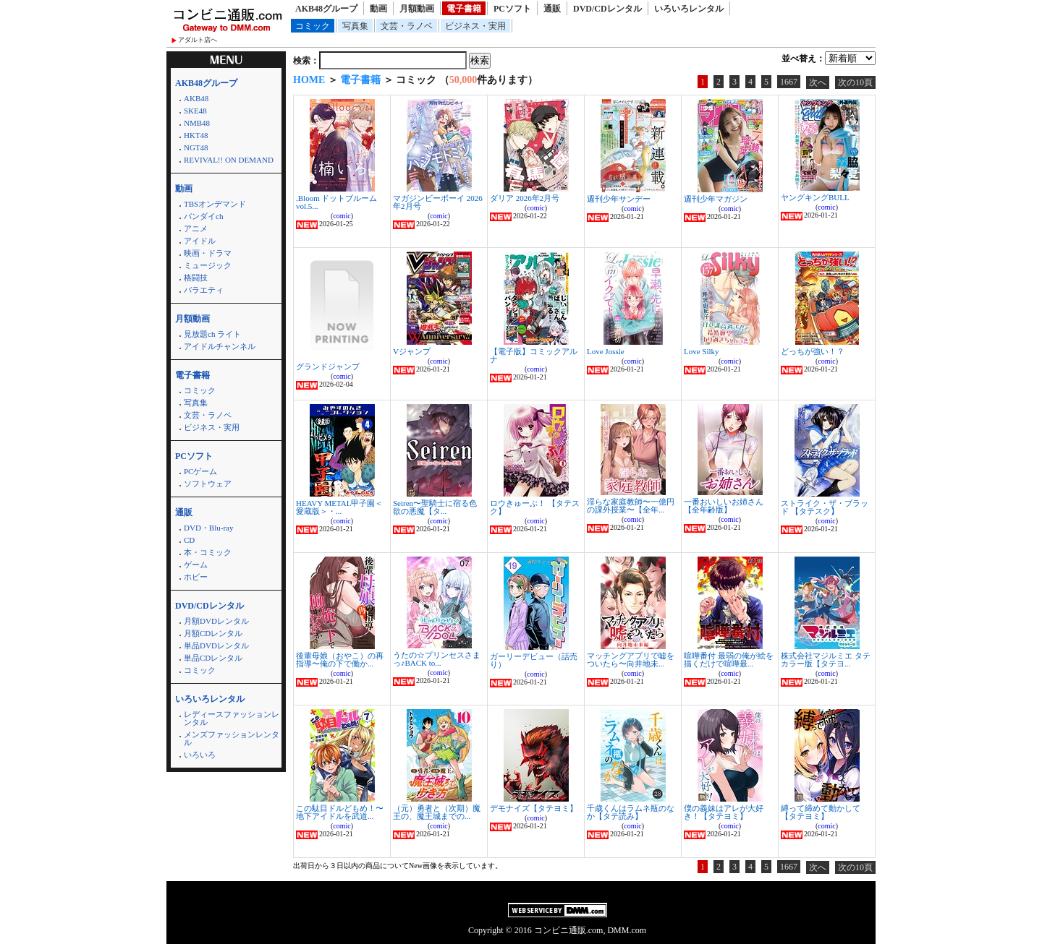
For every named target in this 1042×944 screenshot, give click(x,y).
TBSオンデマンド (215, 203)
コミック (312, 26)
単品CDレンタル (213, 657)
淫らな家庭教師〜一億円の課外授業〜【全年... (630, 505)
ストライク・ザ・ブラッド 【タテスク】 (824, 507)
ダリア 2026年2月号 (524, 198)
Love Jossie (605, 351)
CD (189, 540)
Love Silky (701, 351)
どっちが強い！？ (812, 351)
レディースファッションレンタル (231, 718)
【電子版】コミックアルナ (533, 355)
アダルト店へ (197, 39)
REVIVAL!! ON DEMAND (229, 159)
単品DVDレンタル (216, 645)
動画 (378, 9)
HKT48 (196, 135)
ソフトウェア (208, 483)
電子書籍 (463, 9)
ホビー (196, 576)
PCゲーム (200, 471)
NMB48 (197, 123)
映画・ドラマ (208, 253)
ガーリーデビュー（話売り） (533, 660)
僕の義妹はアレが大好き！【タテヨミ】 (723, 812)
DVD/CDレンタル (607, 9)
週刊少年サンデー (619, 198)
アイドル (200, 240)
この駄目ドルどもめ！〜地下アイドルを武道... (340, 812)
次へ (817, 82)
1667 (788, 82)
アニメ (196, 228)
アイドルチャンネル (219, 346)
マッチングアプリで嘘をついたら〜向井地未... (630, 659)
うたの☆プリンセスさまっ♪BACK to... (436, 659)
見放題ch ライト (212, 334)
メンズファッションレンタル (231, 738)
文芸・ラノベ (407, 26)
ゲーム (196, 564)
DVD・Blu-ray (208, 527)
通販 (552, 9)
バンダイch (203, 216)
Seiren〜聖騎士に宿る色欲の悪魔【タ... (435, 507)
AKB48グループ (326, 9)
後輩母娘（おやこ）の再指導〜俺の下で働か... (340, 659)
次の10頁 (855, 82)
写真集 (355, 26)
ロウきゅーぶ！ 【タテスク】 (535, 507)
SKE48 (195, 110)
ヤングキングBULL (815, 197)
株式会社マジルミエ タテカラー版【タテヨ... (826, 659)
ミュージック (208, 265)
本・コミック (208, 552)
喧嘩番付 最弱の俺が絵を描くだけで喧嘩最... (729, 659)
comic (341, 216)
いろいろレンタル (689, 9)
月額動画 (416, 9)
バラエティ (204, 290)
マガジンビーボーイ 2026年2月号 (438, 202)
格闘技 (196, 277)
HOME (309, 79)
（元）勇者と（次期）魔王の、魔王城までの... (436, 812)
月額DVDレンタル (216, 621)
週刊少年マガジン (715, 198)
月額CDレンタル (213, 633)
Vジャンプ (412, 351)
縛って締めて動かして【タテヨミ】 (820, 812)
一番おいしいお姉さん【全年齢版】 (723, 505)
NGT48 (196, 147)
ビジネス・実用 (475, 26)
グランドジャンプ (328, 366)
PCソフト (512, 9)
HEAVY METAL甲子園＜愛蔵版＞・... (339, 507)
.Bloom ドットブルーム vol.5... (336, 202)
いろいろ (200, 754)
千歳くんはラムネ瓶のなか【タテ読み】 (630, 812)
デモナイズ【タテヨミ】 (533, 808)
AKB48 (196, 98)
